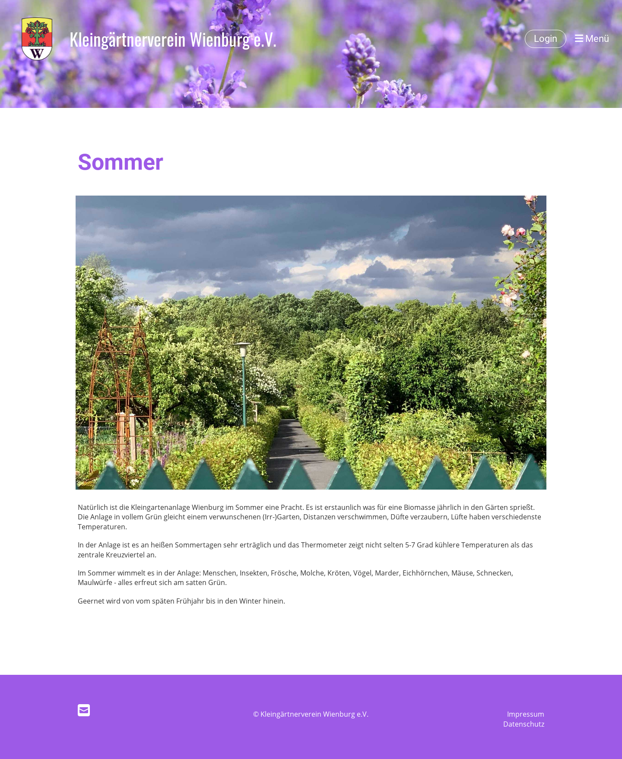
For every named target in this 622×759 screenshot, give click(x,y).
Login (545, 38)
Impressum (525, 714)
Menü (592, 38)
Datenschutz (523, 724)
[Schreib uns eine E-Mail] (84, 710)
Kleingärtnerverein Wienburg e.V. (173, 39)
